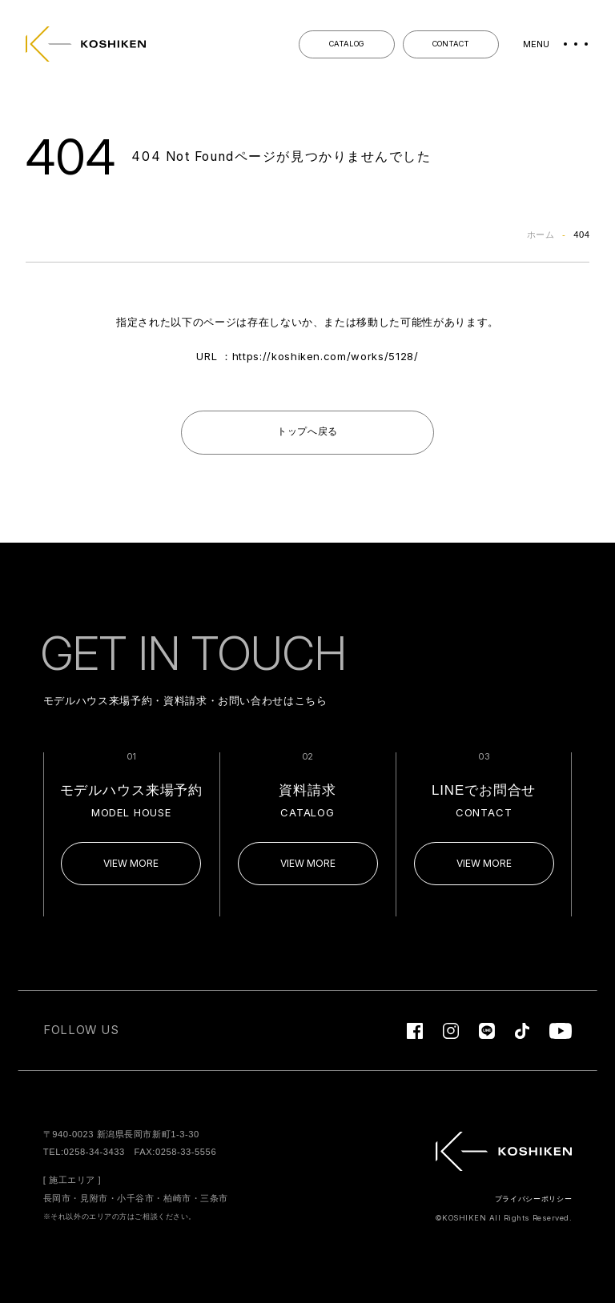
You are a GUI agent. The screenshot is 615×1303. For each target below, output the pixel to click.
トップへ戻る (307, 431)
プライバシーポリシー (534, 1198)
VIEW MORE (131, 863)
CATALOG (346, 43)
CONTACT (450, 43)
